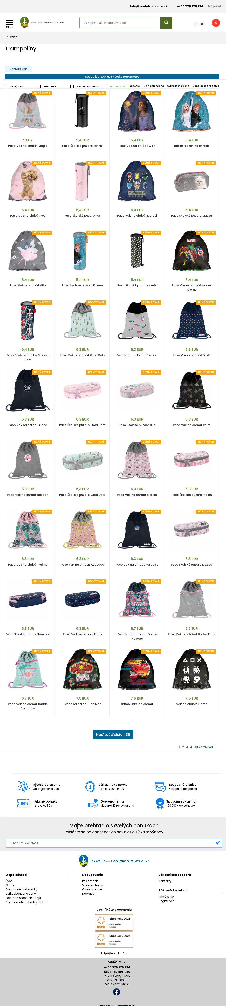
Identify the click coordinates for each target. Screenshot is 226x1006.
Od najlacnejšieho (178, 86)
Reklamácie (90, 881)
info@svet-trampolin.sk (146, 6)
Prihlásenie (166, 897)
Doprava (88, 894)
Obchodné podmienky (21, 889)
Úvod (9, 881)
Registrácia (166, 901)
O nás (10, 885)
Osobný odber (92, 889)
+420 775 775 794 (117, 967)
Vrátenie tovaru (93, 885)
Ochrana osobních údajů (23, 898)
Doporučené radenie (206, 86)
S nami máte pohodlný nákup (26, 902)
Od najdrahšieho (154, 86)
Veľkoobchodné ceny (21, 894)
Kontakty (165, 881)
